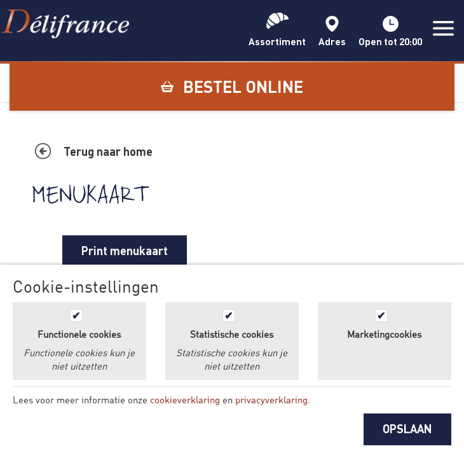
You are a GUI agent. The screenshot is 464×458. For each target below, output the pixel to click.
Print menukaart (124, 251)
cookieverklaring (185, 399)
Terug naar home (108, 151)
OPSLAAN (407, 429)
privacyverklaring (271, 399)
